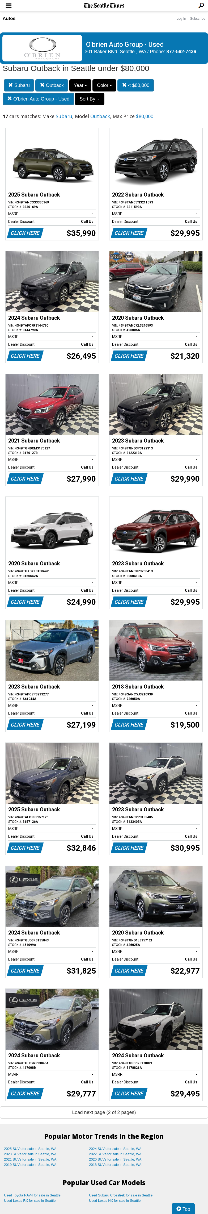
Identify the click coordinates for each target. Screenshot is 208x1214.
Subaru (19, 85)
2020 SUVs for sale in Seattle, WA (115, 1159)
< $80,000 (136, 85)
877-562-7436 (181, 51)
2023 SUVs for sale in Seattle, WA (30, 1154)
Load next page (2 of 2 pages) (104, 1112)
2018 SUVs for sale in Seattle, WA (115, 1165)
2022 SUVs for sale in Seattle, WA (115, 1154)
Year (80, 85)
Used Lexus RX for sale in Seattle (30, 1201)
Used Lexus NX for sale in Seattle (115, 1201)
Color (104, 85)
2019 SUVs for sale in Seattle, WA (30, 1165)
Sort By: (89, 99)
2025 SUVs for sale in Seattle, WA (30, 1149)
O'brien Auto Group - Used (38, 99)
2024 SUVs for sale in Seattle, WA (115, 1149)
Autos (9, 18)
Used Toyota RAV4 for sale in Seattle (32, 1195)
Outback (52, 85)
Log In (181, 18)
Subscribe (197, 18)
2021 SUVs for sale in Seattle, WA (30, 1159)
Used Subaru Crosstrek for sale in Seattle (120, 1195)
